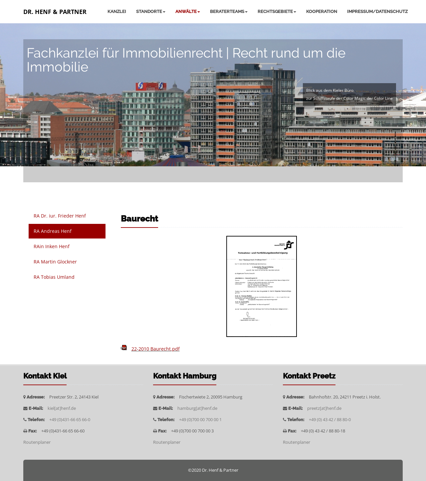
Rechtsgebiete (277, 11)
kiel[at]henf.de (62, 408)
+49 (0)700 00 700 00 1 (200, 419)
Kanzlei (116, 11)
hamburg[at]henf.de (197, 408)
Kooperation (321, 11)
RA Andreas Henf (53, 231)
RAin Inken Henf (52, 246)
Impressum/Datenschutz (377, 11)
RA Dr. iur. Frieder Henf (60, 216)
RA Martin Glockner (55, 261)
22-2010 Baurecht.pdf (155, 349)
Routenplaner (37, 442)
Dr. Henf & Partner (55, 12)
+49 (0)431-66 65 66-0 (69, 419)
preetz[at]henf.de (324, 408)
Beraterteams (229, 11)
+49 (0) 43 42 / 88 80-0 (330, 419)
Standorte (150, 11)
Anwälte (187, 11)
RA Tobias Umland (54, 277)
